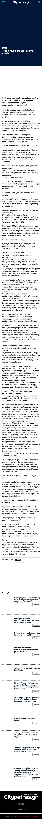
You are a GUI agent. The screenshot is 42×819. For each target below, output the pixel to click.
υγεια (18, 559)
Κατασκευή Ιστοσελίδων (22, 816)
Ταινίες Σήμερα (21, 809)
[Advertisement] (21, 577)
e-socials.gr (34, 816)
